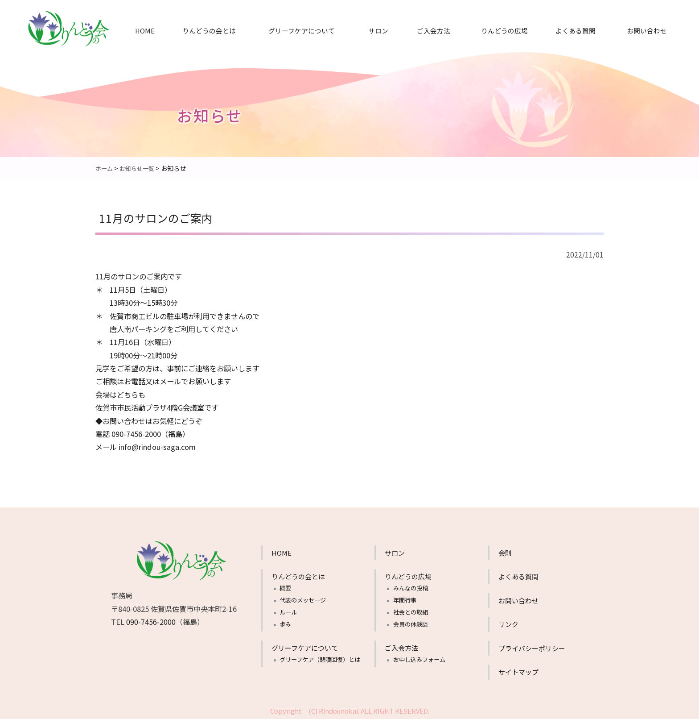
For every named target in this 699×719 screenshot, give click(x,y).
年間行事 (404, 599)
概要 (285, 587)
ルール (288, 611)
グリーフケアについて (301, 30)
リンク (508, 623)
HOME (145, 30)
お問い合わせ (647, 30)
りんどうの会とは (209, 30)
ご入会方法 (433, 30)
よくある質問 (575, 30)
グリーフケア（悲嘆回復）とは (320, 659)
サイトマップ (518, 671)
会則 (505, 552)
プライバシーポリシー (531, 648)
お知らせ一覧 (139, 168)
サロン (378, 30)
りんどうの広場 (504, 30)
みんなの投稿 (410, 587)
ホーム (104, 168)
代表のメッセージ (303, 599)
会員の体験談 (410, 623)
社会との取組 (410, 611)
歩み (285, 623)
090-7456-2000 (151, 621)
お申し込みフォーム (419, 659)
